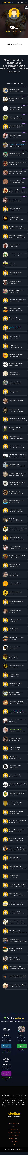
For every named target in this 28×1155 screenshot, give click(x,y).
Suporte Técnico (14, 1138)
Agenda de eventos (14, 1132)
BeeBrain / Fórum (14, 1135)
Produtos (14, 1126)
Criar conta (14, 1141)
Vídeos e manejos (14, 1129)
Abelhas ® (20, 1149)
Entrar (14, 1144)
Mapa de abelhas (14, 1123)
